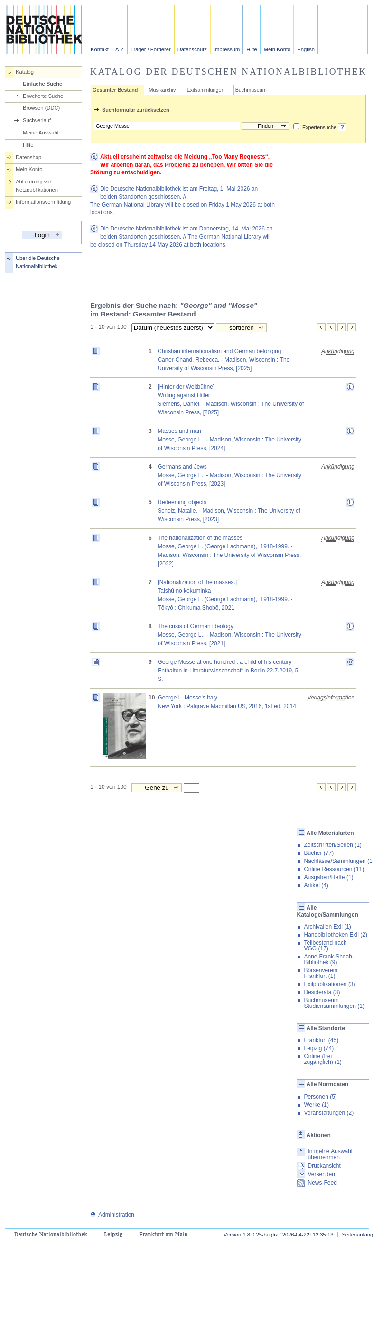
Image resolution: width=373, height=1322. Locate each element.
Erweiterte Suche (43, 96)
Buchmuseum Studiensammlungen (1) (334, 1003)
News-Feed (322, 1182)
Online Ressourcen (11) (334, 869)
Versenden (321, 1174)
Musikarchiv (162, 90)
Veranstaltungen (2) (329, 1113)
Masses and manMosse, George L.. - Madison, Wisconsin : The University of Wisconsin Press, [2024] (229, 439)
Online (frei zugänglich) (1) (322, 1059)
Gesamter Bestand (115, 90)
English (306, 49)
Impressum (227, 49)
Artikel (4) (316, 885)
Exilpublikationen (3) (329, 984)
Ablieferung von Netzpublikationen (37, 185)
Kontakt (100, 49)
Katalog (25, 72)
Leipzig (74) (319, 1048)
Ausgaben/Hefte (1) (328, 877)
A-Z (119, 49)
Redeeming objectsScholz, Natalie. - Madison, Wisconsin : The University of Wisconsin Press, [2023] (229, 511)
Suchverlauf (37, 120)
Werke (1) (316, 1105)
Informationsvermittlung (43, 202)
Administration (112, 1214)
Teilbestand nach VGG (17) (325, 945)
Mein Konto (277, 49)
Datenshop (28, 157)
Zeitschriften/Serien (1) (332, 845)
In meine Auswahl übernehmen (330, 1154)
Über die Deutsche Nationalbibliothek (38, 262)
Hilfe (251, 49)
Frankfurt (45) (321, 1040)
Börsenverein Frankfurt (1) (320, 973)
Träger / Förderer (151, 49)
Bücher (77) (319, 853)
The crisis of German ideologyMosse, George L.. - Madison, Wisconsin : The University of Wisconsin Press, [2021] (229, 635)
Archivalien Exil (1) (327, 926)
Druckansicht (324, 1165)
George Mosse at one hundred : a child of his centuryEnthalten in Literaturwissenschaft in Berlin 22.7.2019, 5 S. (228, 670)
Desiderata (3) (322, 992)
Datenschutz (192, 49)
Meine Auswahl (40, 132)
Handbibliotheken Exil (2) (335, 934)
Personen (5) (320, 1096)
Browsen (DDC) (41, 108)
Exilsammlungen (205, 90)
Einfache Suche (42, 83)
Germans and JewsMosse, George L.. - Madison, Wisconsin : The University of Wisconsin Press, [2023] (229, 475)
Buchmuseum (251, 90)
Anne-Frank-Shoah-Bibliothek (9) (329, 959)
